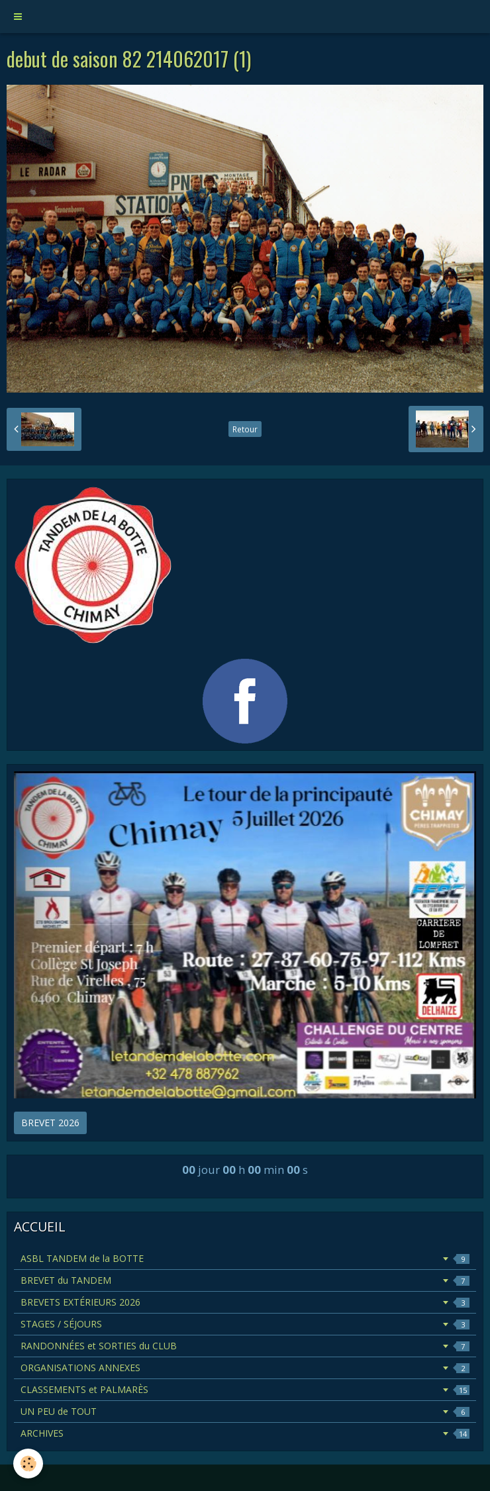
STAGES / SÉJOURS (245, 1324)
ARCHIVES (245, 1433)
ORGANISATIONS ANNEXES (245, 1367)
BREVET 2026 (50, 1122)
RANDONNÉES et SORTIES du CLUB (245, 1345)
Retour (245, 429)
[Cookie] (28, 1463)
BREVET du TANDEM (245, 1280)
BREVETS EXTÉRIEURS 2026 (245, 1302)
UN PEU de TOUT (245, 1411)
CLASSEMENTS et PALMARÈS (245, 1389)
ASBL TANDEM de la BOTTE (245, 1258)
